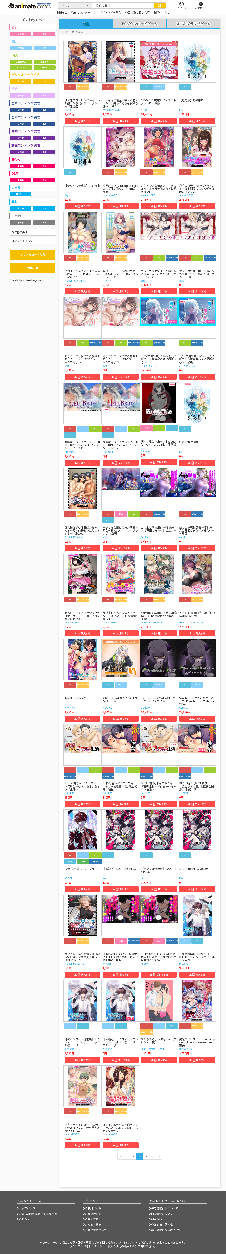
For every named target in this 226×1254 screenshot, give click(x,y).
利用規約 (155, 1219)
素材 (14, 201)
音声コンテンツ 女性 (25, 103)
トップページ (26, 1208)
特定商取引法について (163, 1208)
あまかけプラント (150, 365)
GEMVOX (145, 707)
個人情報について (161, 1214)
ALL (86, 23)
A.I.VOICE (145, 109)
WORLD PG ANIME (112, 109)
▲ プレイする (197, 291)
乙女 (14, 27)
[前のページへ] (120, 1156)
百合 (14, 88)
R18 (44, 33)
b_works (183, 963)
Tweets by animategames (26, 280)
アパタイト (70, 109)
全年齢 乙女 (21, 62)
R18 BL (45, 67)
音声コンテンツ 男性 (25, 117)
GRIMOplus (70, 451)
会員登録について (95, 1230)
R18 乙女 (21, 67)
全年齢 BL (44, 62)
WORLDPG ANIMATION (76, 280)
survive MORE (110, 195)
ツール (16, 187)
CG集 (14, 173)
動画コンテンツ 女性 (25, 131)
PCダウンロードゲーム (140, 24)
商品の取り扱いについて (165, 1230)
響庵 (143, 280)
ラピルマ (69, 793)
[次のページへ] (159, 1156)
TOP (65, 32)
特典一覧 (32, 268)
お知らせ (23, 1219)
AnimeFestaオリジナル (153, 1048)
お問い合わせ (92, 1214)
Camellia (145, 451)
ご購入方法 (91, 1219)
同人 (15, 55)
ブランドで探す (22, 241)
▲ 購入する (82, 120)
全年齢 (21, 33)
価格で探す (20, 232)
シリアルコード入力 (32, 254)
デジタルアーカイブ (25, 74)
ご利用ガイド (92, 1208)
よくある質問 (92, 1224)
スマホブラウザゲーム (193, 24)
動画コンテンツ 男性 (25, 145)
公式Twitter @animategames (38, 1214)
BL (14, 41)
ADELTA (68, 878)
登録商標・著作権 (161, 1224)
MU (104, 537)
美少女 (16, 159)
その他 (16, 215)
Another (145, 537)
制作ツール (20, 194)
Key (181, 109)
